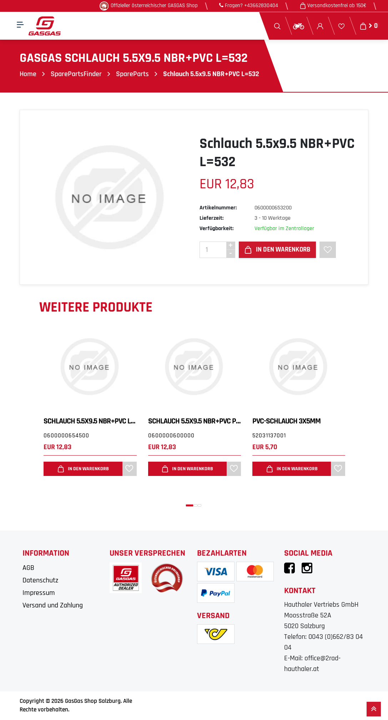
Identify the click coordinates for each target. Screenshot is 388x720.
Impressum (38, 592)
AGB (28, 567)
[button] (189, 505)
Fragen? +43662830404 (248, 5)
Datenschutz (40, 580)
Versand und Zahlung (52, 605)
